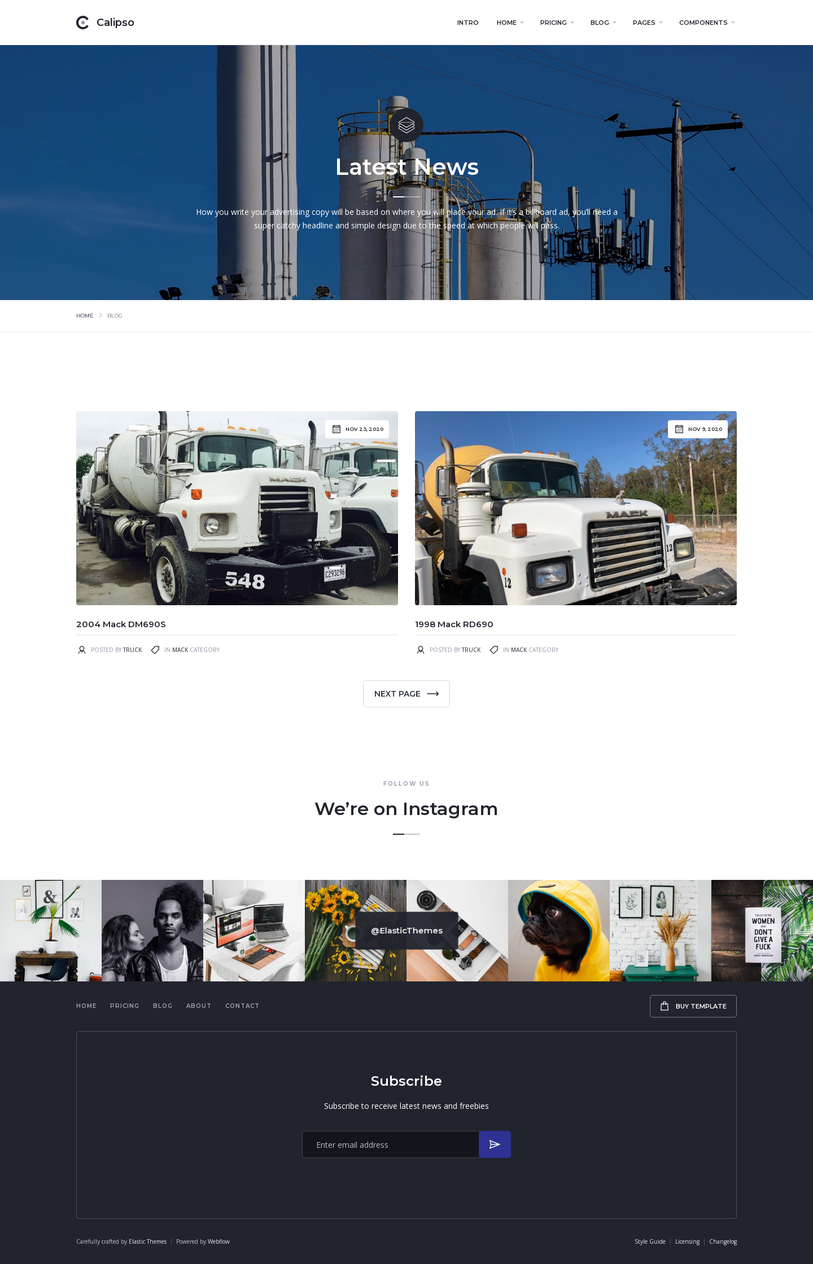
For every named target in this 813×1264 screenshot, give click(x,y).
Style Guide (650, 1241)
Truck (132, 650)
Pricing (124, 1006)
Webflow (219, 1241)
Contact (242, 1006)
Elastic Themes (148, 1241)
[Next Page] (406, 693)
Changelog (723, 1241)
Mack (180, 650)
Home (85, 315)
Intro (468, 23)
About (199, 1006)
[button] (509, 22)
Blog (163, 1006)
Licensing (687, 1241)
